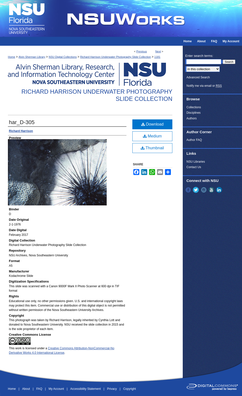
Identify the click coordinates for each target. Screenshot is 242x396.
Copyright (129, 389)
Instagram (204, 190)
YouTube (211, 190)
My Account (57, 389)
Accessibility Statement (86, 389)
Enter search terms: (199, 56)
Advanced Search (198, 77)
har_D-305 (22, 122)
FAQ (39, 389)
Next (158, 51)
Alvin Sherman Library (32, 56)
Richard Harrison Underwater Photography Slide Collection (115, 56)
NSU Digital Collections (63, 56)
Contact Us (193, 167)
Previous (141, 51)
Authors (191, 118)
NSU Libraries (195, 161)
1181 (157, 56)
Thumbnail (152, 148)
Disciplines (193, 112)
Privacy (112, 389)
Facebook (188, 190)
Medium (152, 136)
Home (11, 56)
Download (152, 124)
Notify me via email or (204, 86)
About (26, 389)
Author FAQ (194, 140)
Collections (193, 107)
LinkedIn (219, 190)
